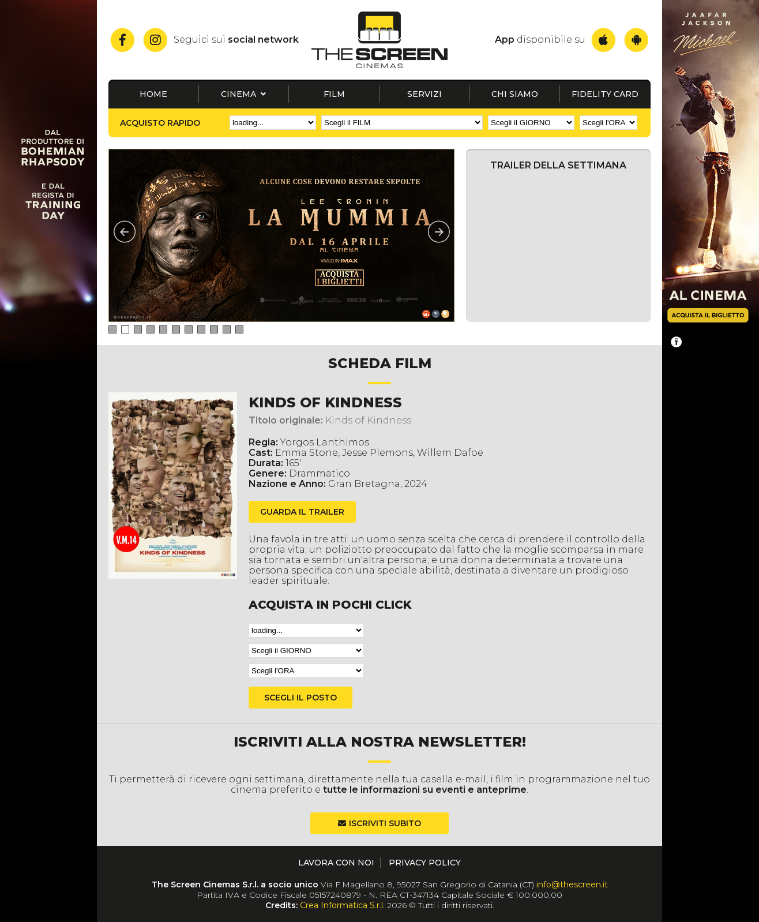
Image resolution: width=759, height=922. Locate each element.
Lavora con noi (336, 862)
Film (334, 94)
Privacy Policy (425, 862)
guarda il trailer (302, 512)
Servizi (424, 94)
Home (153, 94)
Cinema (243, 94)
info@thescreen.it (572, 884)
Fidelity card (605, 94)
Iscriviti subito (385, 823)
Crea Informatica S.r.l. (342, 905)
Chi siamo (514, 94)
